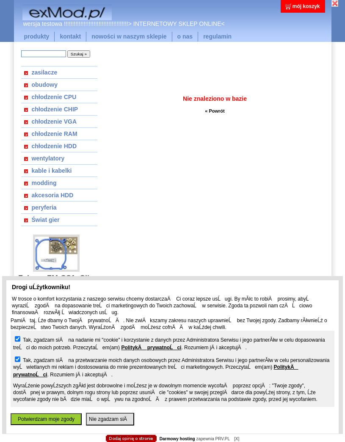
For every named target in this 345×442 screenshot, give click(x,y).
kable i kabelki (52, 170)
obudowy (45, 84)
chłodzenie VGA (54, 121)
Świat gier (46, 219)
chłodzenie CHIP (55, 109)
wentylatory (48, 158)
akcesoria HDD (53, 195)
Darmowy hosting (177, 438)
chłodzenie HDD (54, 146)
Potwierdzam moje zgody (46, 419)
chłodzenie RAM (54, 133)
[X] (236, 438)
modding (44, 183)
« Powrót (214, 110)
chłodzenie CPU (54, 97)
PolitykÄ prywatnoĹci (151, 348)
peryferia (44, 207)
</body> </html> (172, 42)
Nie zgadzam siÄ (110, 419)
